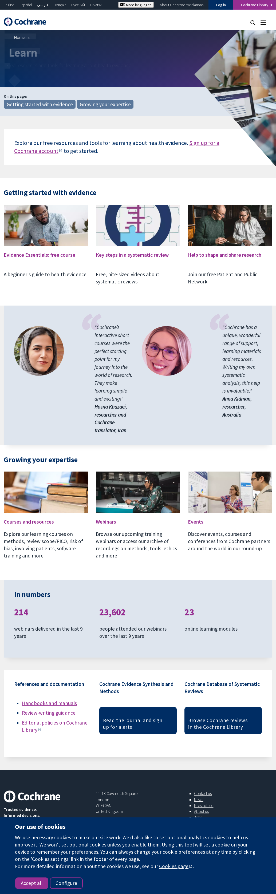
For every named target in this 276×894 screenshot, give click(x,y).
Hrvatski (96, 4)
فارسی (42, 4)
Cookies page (173, 866)
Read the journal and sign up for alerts (132, 723)
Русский (78, 4)
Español (26, 4)
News (198, 799)
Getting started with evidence (40, 104)
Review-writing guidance (49, 713)
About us (201, 811)
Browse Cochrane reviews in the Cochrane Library (217, 723)
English (9, 4)
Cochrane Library (254, 4)
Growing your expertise (105, 104)
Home (19, 37)
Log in (221, 4)
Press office (203, 805)
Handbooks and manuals (49, 703)
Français (59, 4)
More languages (136, 4)
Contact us (203, 793)
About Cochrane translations (181, 4)
